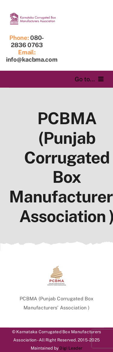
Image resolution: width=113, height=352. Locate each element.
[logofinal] (33, 14)
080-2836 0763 (27, 41)
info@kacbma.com (32, 59)
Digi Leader (70, 348)
